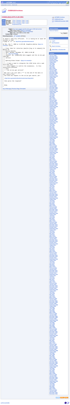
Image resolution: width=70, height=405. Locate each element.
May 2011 (51, 279)
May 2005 (51, 371)
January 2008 (52, 330)
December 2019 (53, 148)
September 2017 (53, 183)
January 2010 (52, 299)
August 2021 (52, 123)
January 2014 (52, 238)
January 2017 (52, 193)
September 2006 (53, 350)
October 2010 (52, 288)
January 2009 (52, 315)
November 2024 (53, 73)
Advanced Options (53, 30)
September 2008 (53, 320)
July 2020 (51, 139)
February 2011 (53, 283)
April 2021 (52, 128)
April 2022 (52, 113)
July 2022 (51, 109)
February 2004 (53, 390)
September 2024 (53, 76)
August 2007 (52, 336)
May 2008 (51, 325)
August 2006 (52, 352)
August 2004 (52, 382)
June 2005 (52, 369)
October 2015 (52, 212)
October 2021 (52, 120)
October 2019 (52, 151)
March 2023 (52, 99)
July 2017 (51, 185)
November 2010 (53, 287)
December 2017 (53, 179)
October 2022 (52, 105)
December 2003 (53, 392)
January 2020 (52, 147)
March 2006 (52, 358)
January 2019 (52, 162)
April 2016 (52, 204)
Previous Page (16, 98)
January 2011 (52, 284)
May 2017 (51, 188)
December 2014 (53, 224)
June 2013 (52, 247)
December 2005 (53, 362)
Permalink (23, 98)
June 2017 (52, 186)
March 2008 (52, 327)
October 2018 (52, 166)
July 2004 (51, 383)
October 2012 (52, 258)
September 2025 (53, 60)
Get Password (55, 42)
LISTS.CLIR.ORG (5, 403)
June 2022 (52, 110)
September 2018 (53, 167)
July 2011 (51, 277)
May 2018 (51, 172)
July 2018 (51, 170)
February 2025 (53, 69)
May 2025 (51, 66)
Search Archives (53, 28)
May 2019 (51, 157)
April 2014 (52, 235)
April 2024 (52, 82)
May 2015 (51, 218)
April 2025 (52, 67)
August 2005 (52, 367)
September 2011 (53, 274)
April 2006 (52, 357)
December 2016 (53, 194)
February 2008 (53, 329)
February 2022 (53, 115)
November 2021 (53, 119)
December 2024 (53, 72)
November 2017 (53, 180)
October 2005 (52, 364)
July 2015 (51, 216)
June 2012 (52, 263)
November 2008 (53, 317)
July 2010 (51, 292)
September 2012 (53, 259)
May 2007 (51, 340)
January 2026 (52, 55)
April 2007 (52, 341)
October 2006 (52, 349)
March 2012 (52, 266)
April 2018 (52, 174)
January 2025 (52, 71)
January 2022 (52, 116)
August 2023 (52, 92)
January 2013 (52, 254)
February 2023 (53, 100)
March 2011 (52, 282)
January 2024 (52, 86)
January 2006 (52, 361)
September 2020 (53, 137)
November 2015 (53, 210)
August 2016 (52, 199)
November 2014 (53, 226)
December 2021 (53, 118)
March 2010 (52, 297)
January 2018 (52, 177)
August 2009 (52, 306)
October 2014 (52, 227)
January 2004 (52, 391)
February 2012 (53, 268)
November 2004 (53, 378)
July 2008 (51, 322)
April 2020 (52, 143)
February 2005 (53, 374)
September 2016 (53, 198)
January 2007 (52, 345)
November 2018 (53, 165)
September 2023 (53, 91)
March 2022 (52, 114)
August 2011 (52, 275)
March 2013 (52, 251)
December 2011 (53, 270)
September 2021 (53, 121)
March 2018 (52, 175)
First (14, 20)
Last (27, 20)
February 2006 (53, 359)
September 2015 (53, 213)
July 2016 (51, 200)
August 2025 (52, 62)
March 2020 (52, 144)
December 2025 (53, 57)
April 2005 (52, 372)
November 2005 (53, 363)
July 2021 (51, 124)
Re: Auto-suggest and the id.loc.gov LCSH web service (27, 29)
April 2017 (52, 189)
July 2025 (51, 63)
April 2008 (52, 326)
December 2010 (53, 285)
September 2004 (53, 381)
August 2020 (52, 138)
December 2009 (53, 301)
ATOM (57, 397)
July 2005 (51, 368)
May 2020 (51, 142)
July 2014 (51, 231)
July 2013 (51, 246)
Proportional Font (16, 24)
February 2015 (53, 222)
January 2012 (52, 269)
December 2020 (53, 133)
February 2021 (53, 130)
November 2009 (53, 302)
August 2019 (52, 153)
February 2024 (53, 85)
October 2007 (52, 334)
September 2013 (53, 244)
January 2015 (52, 223)
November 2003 (53, 394)
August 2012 (52, 260)
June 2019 (52, 156)
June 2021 (52, 125)
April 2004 (52, 387)
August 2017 (52, 184)
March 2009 (52, 312)
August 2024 (52, 77)
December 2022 (53, 102)
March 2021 (52, 129)
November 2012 (53, 256)
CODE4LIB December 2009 (61, 21)
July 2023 (51, 94)
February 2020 (53, 146)
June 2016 (52, 202)
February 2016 (53, 207)
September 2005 (53, 366)
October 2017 (52, 181)
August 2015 (52, 214)
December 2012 (53, 255)
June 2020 (52, 141)
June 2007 (52, 339)
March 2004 (52, 388)
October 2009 (52, 303)
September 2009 (53, 305)
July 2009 (51, 307)
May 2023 (51, 96)
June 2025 (52, 64)
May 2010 (51, 294)
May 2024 (51, 81)
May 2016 (51, 203)
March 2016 (52, 205)
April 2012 (52, 265)
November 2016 (53, 195)
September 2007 (53, 335)
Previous (18, 20)
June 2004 (52, 385)
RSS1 (62, 397)
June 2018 (52, 171)
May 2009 (51, 310)
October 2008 (52, 319)
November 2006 (53, 348)
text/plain (18, 36)
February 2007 (53, 344)
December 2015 (53, 209)
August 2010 (52, 291)
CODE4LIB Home (58, 19)
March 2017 (52, 190)
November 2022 (53, 104)
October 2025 (52, 59)
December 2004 (53, 377)
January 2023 (52, 101)
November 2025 (53, 58)
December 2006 (53, 347)
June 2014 (52, 232)
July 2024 (51, 78)
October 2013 (52, 242)
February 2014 (53, 237)
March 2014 (52, 236)
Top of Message (7, 98)
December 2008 (53, 316)
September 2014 (53, 228)
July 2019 (51, 155)
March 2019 (52, 160)
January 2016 (52, 208)
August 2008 (52, 321)
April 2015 (52, 219)
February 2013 (53, 252)
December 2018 (53, 163)
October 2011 (52, 273)
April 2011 (52, 280)
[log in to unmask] (25, 30)
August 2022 (52, 108)
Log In (53, 41)
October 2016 (52, 197)
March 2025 (52, 68)
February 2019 (53, 161)
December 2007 (53, 331)
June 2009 (52, 308)
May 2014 (51, 233)
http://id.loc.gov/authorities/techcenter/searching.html (19, 86)
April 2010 (52, 296)
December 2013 (53, 240)
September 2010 (53, 289)
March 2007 (52, 343)
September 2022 (53, 106)
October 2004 (52, 380)
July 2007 (51, 338)
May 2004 (51, 386)
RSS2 (66, 397)
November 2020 (53, 134)
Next (23, 20)
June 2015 (52, 217)
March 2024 (52, 83)
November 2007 (53, 333)
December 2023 (53, 87)
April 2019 (52, 158)
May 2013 (51, 249)
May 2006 (51, 355)
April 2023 (52, 97)
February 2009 (53, 313)
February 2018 (53, 176)
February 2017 (53, 191)
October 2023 (52, 90)
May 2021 (51, 127)
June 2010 (52, 293)
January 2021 (52, 132)
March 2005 (52, 373)
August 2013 (52, 245)
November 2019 (53, 149)
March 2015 (52, 221)
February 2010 (53, 298)
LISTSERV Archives (59, 17)
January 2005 (52, 376)
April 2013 (52, 250)
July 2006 (51, 353)
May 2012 (51, 264)
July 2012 (51, 261)
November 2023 (53, 88)
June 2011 (52, 278)
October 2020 (52, 135)
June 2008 (52, 324)
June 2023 (52, 95)
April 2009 (52, 311)
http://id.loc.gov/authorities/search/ (25, 42)
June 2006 (52, 354)
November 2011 (53, 272)
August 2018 (52, 169)
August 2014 (52, 230)
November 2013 (53, 241)
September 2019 (53, 152)
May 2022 (51, 111)
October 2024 (52, 74)
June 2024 (52, 80)
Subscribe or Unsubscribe (58, 49)
